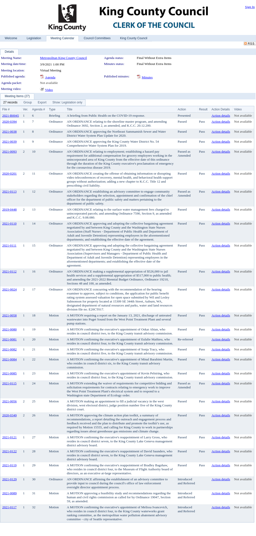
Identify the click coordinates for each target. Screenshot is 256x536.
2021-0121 (9, 437)
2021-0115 (9, 383)
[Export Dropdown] (42, 103)
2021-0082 (9, 349)
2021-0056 (9, 401)
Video (49, 90)
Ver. (25, 109)
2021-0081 (9, 339)
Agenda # (38, 109)
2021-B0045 (10, 115)
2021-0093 (9, 151)
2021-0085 (9, 373)
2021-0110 (9, 223)
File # (6, 109)
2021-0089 (9, 493)
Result (203, 109)
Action (182, 109)
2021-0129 (9, 479)
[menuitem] (10, 103)
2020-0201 (9, 173)
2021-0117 (9, 507)
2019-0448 (9, 209)
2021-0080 (9, 329)
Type (52, 109)
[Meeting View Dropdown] (67, 103)
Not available (49, 83)
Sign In (250, 7)
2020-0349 (9, 415)
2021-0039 (9, 141)
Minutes (147, 77)
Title (69, 109)
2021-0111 (9, 245)
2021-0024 (9, 289)
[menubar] (43, 102)
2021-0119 (9, 465)
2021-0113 (9, 191)
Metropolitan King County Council (63, 58)
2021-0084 (9, 359)
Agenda (50, 77)
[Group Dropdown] (27, 103)
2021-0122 (9, 451)
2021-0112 (9, 271)
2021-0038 (9, 131)
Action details (221, 115)
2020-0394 (9, 121)
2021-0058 (9, 315)
